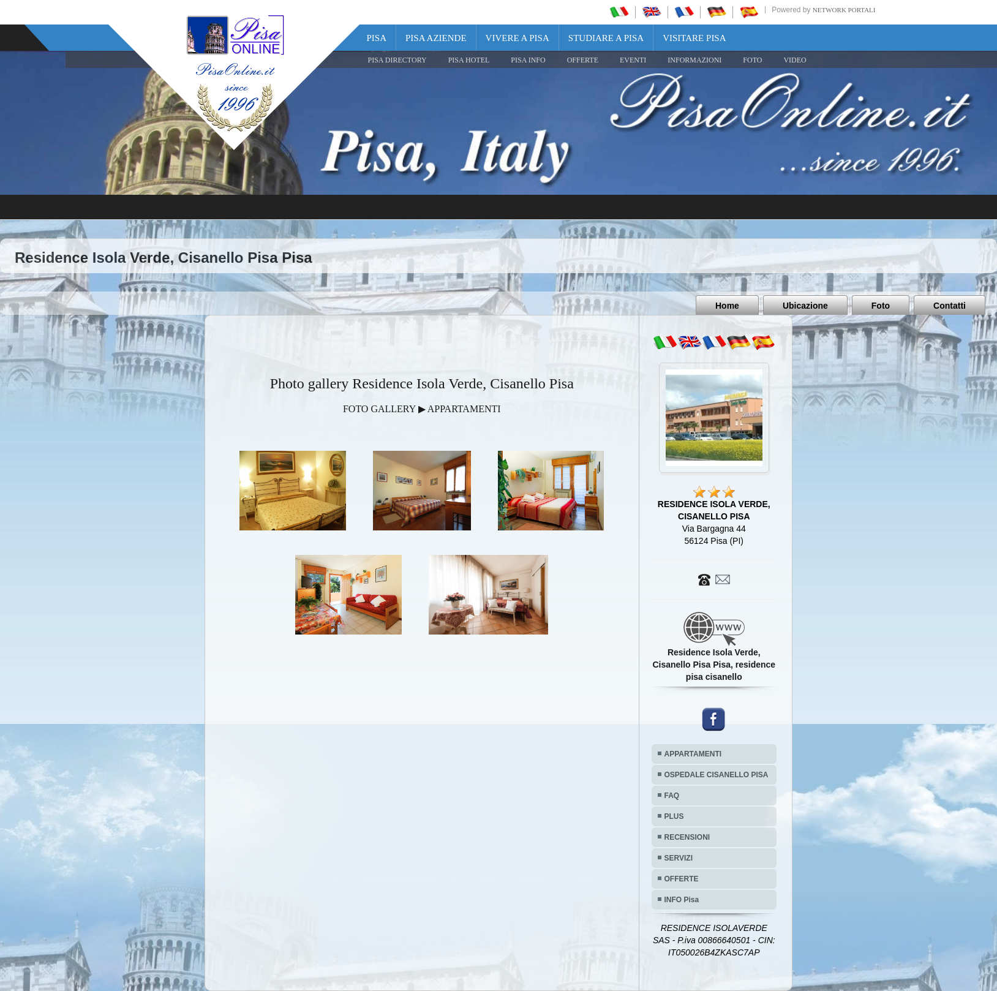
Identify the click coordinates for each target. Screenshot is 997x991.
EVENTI (633, 60)
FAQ (672, 795)
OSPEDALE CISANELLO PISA (716, 775)
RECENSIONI (687, 837)
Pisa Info (528, 60)
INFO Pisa (681, 899)
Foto (880, 306)
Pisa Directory (397, 60)
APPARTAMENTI (693, 754)
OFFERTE (582, 60)
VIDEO (794, 60)
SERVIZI (678, 858)
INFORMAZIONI (694, 60)
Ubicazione (805, 306)
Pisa (377, 38)
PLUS (674, 816)
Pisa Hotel (469, 60)
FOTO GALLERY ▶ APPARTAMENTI (422, 409)
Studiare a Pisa (606, 38)
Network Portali (844, 9)
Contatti (949, 306)
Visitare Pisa (694, 38)
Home (727, 306)
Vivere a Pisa (517, 38)
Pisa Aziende (436, 38)
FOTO (752, 60)
